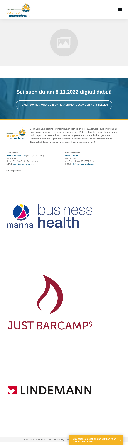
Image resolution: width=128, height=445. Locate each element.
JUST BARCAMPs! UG (16, 155)
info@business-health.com (83, 164)
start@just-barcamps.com (23, 164)
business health (71, 155)
